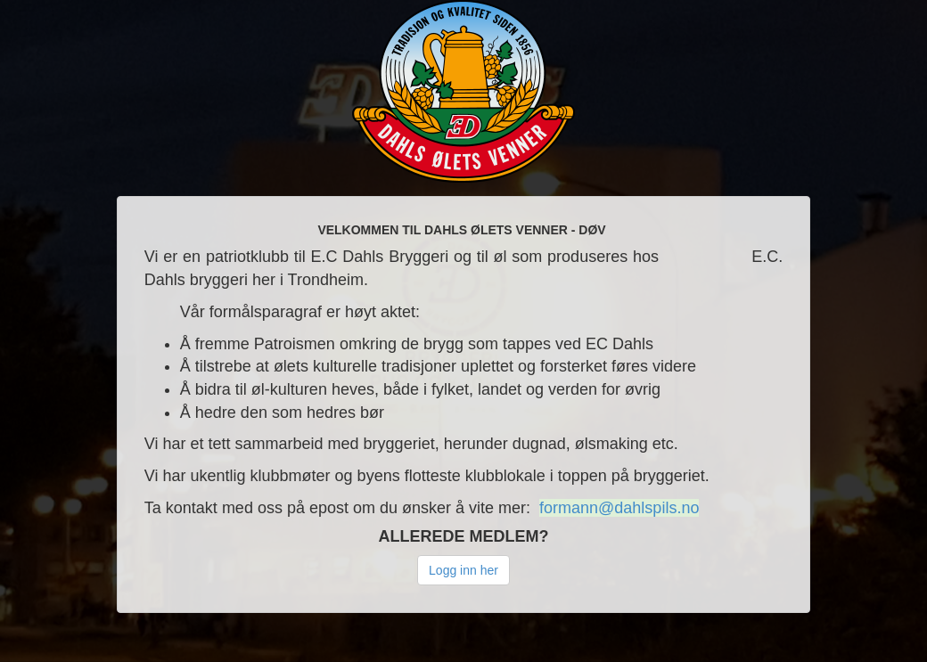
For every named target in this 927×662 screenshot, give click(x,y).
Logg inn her (463, 570)
